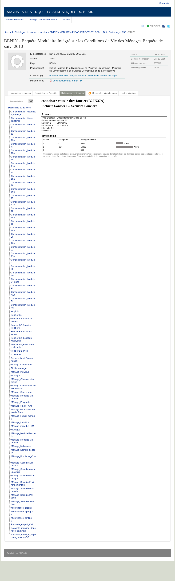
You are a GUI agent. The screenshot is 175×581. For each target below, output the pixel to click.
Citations (65, 19)
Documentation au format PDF (66, 80)
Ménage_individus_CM (22, 426)
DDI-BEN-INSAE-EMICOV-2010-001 (81, 32)
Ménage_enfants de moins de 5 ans (23, 411)
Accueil (9, 32)
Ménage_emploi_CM (21, 406)
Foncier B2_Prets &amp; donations (22, 345)
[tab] (20, 93)
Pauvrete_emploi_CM (22, 524)
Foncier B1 (16, 315)
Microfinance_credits (21, 508)
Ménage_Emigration (21, 402)
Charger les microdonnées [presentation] (102, 93)
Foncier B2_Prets (19, 351)
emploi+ (15, 311)
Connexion (164, 3)
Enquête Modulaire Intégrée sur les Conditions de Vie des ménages (83, 75)
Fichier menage (19, 368)
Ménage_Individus (20, 372)
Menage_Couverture (21, 364)
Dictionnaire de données (19, 108)
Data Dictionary (111, 32)
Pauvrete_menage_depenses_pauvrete (23, 529)
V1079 (131, 32)
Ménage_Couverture (21, 392)
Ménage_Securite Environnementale (22, 483)
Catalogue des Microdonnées (42, 19)
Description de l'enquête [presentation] (46, 93)
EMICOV (54, 32)
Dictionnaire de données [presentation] (72, 93)
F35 (124, 32)
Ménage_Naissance (21, 446)
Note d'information (15, 19)
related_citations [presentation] (128, 93)
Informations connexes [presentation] (20, 93)
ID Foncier (16, 354)
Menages (15, 375)
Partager (155, 26)
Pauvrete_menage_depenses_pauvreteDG (23, 536)
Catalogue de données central (31, 32)
